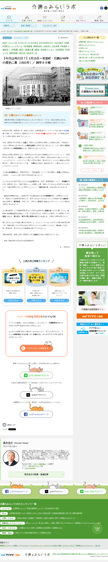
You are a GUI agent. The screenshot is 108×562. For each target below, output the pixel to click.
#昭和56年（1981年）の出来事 (49, 46)
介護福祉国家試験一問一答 (61, 513)
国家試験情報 (77, 513)
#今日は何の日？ (46, 43)
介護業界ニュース (9, 25)
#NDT (5, 43)
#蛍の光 (26, 53)
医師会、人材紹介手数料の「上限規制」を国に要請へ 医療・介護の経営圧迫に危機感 (92, 212)
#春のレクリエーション (87, 45)
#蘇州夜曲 (17, 53)
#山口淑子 (59, 43)
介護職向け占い (57, 528)
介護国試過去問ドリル (17, 513)
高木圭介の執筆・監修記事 (36, 474)
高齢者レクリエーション (12, 523)
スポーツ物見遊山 (39, 464)
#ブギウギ (22, 43)
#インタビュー (84, 54)
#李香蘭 (18, 50)
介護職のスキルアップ (96, 108)
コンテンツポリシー (101, 556)
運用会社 (91, 556)
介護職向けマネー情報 (26, 528)
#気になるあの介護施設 (87, 61)
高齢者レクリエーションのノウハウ (96, 121)
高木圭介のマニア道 (35, 466)
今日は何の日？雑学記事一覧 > (24, 31)
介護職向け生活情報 (43, 528)
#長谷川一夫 (35, 53)
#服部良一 (9, 50)
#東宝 (25, 50)
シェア (4, 429)
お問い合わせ (57, 556)
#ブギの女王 (33, 43)
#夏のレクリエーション (87, 51)
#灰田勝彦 (63, 50)
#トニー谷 (12, 43)
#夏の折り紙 (83, 57)
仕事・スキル (8, 518)
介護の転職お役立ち (31, 533)
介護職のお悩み (45, 533)
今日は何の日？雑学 (49, 25)
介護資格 (38, 518)
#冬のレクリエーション (95, 42)
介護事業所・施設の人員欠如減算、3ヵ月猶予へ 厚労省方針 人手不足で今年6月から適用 (92, 201)
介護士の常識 (88, 146)
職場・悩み (7, 533)
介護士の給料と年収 (50, 518)
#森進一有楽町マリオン (48, 50)
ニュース (9, 31)
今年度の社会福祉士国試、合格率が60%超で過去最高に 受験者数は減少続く (92, 233)
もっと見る (92, 171)
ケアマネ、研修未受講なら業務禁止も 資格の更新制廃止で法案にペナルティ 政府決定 (92, 190)
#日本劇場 (30, 46)
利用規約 (65, 556)
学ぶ (4, 514)
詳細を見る (13, 300)
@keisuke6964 (30, 468)
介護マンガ (19, 533)
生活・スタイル (8, 528)
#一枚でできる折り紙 (96, 57)
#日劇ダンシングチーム (15, 46)
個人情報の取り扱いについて (78, 556)
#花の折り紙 (94, 54)
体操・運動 (55, 523)
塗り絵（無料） (44, 523)
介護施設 (31, 518)
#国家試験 (82, 42)
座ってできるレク (67, 523)
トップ (3, 31)
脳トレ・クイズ (31, 523)
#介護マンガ (83, 48)
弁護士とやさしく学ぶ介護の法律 (38, 513)
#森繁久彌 (33, 50)
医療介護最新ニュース (29, 25)
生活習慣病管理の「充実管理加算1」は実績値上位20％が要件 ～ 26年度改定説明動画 (92, 222)
